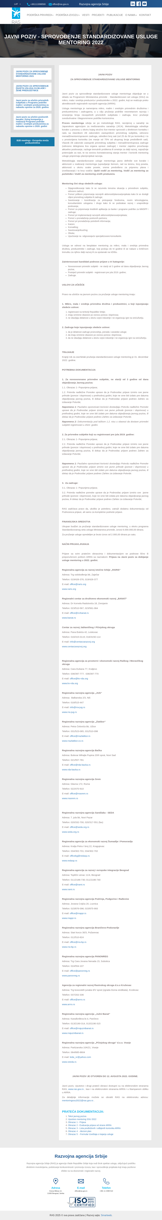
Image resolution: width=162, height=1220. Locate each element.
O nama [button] (131, 15)
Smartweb (106, 1215)
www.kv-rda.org (70, 683)
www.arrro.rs (68, 1004)
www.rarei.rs (68, 889)
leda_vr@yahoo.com (80, 1057)
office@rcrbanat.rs (79, 613)
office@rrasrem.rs (79, 793)
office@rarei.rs (77, 884)
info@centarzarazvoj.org (82, 641)
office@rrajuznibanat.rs (82, 1028)
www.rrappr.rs (69, 918)
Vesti (85, 15)
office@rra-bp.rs (78, 942)
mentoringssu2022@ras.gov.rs (77, 1100)
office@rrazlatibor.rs (80, 736)
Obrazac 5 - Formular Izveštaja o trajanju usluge (91, 1134)
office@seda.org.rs (79, 827)
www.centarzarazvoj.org (74, 646)
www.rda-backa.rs (71, 769)
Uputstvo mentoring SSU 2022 (82, 1119)
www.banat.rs (69, 617)
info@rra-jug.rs (77, 707)
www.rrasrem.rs (70, 798)
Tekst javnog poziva (77, 1116)
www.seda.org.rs (70, 832)
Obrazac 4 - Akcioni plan (79, 1131)
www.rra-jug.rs (69, 712)
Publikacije (115, 15)
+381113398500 (36, 4)
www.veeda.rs (69, 1062)
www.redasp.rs (69, 860)
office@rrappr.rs (78, 913)
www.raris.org (69, 589)
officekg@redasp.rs (80, 856)
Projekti (98, 15)
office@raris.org (78, 584)
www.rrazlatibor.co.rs (72, 741)
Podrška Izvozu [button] (68, 15)
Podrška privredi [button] (40, 15)
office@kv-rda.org (79, 678)
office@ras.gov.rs (59, 4)
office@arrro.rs (77, 999)
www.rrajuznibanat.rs (72, 1033)
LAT (16, 4)
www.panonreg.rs (71, 975)
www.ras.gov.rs (76, 1089)
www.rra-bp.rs (69, 947)
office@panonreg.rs (80, 971)
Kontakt (145, 15)
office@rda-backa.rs (80, 764)
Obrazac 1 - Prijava (77, 1122)
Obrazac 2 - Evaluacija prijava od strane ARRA (89, 1125)
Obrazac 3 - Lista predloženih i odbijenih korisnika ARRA (94, 1128)
